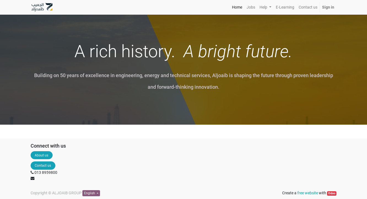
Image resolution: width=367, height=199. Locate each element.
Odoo (331, 193)
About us (41, 155)
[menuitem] (237, 7)
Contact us (43, 165)
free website (307, 193)
